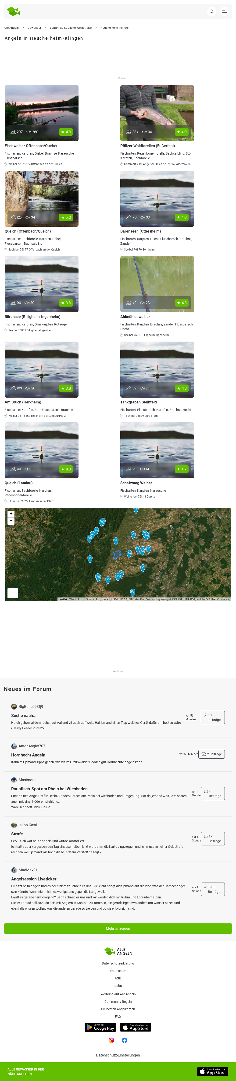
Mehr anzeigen (118, 928)
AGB (118, 978)
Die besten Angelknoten (118, 1009)
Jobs (118, 986)
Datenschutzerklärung (118, 963)
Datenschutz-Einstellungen (118, 1055)
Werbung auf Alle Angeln (118, 994)
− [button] (11, 521)
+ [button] (11, 514)
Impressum (118, 971)
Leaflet (63, 599)
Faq (118, 1016)
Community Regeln (118, 1001)
